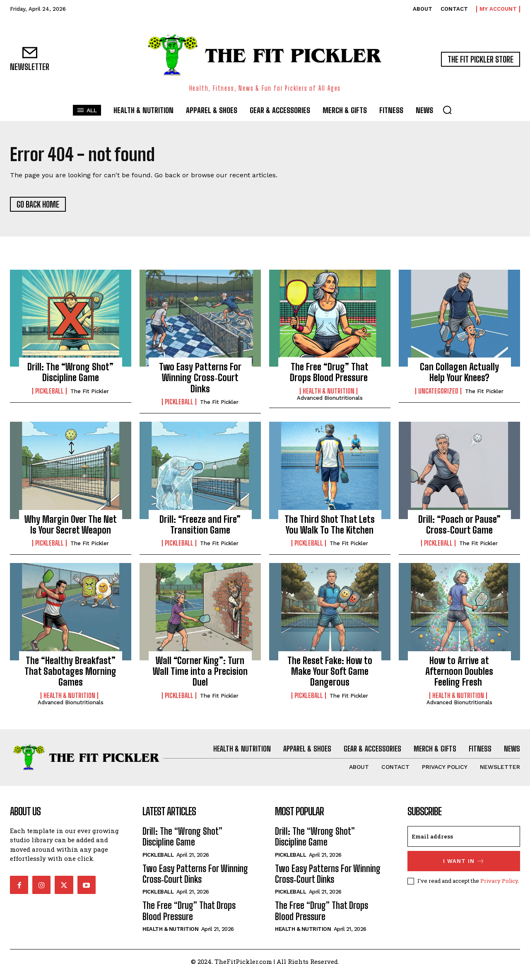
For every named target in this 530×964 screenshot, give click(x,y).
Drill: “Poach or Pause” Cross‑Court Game (459, 525)
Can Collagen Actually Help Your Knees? (459, 372)
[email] (463, 836)
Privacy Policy (499, 880)
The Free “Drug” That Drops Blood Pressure (330, 372)
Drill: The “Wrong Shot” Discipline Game (70, 372)
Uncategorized (438, 391)
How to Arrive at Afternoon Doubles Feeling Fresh (459, 671)
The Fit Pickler (89, 391)
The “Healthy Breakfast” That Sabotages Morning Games (70, 671)
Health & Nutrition (328, 391)
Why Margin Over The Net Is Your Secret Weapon (70, 525)
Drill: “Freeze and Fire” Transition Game (200, 525)
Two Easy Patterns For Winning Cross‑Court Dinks (200, 377)
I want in (464, 861)
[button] (447, 110)
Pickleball (49, 391)
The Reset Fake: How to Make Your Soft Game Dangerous (329, 671)
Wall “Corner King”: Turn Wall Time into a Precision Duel (200, 671)
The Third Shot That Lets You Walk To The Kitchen (329, 525)
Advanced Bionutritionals (330, 398)
